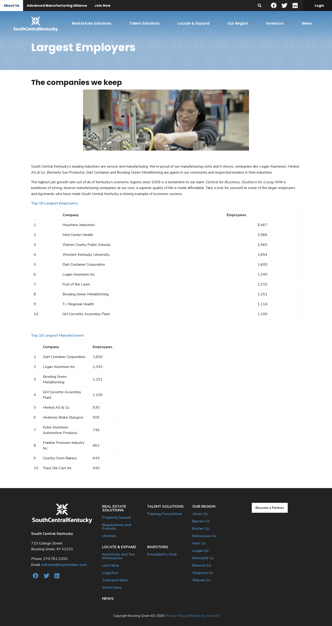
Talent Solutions (165, 506)
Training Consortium (164, 513)
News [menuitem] (307, 23)
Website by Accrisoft (203, 616)
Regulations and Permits (116, 526)
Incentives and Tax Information (118, 556)
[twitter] (284, 5)
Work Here (112, 587)
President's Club (162, 554)
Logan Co (200, 550)
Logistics (110, 572)
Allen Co (200, 513)
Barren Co (201, 521)
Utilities (109, 536)
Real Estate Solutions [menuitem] (91, 23)
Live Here (110, 565)
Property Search (116, 517)
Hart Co (199, 543)
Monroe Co (201, 565)
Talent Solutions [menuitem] (144, 23)
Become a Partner (269, 507)
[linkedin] (295, 5)
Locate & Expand (119, 547)
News (108, 598)
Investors (157, 547)
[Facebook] (273, 5)
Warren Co (201, 580)
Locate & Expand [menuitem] (193, 23)
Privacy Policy (176, 616)
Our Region (203, 506)
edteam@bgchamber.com (64, 564)
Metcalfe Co (203, 558)
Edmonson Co (204, 536)
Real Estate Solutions (114, 508)
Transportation (115, 580)
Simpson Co (202, 572)
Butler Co (200, 528)
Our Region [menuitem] (237, 23)
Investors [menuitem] (275, 23)
